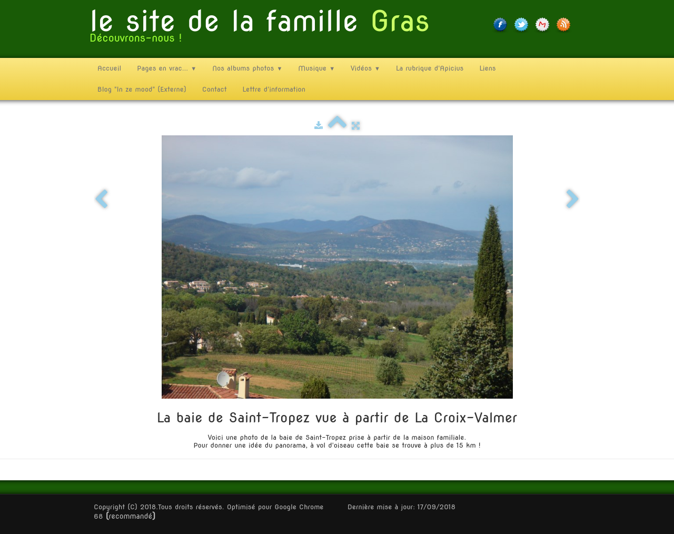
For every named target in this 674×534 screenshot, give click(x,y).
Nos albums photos (247, 68)
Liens (487, 68)
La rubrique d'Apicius (429, 68)
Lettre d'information (274, 89)
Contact (214, 89)
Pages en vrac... (166, 68)
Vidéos (365, 68)
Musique (316, 68)
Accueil (109, 68)
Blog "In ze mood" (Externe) (141, 89)
